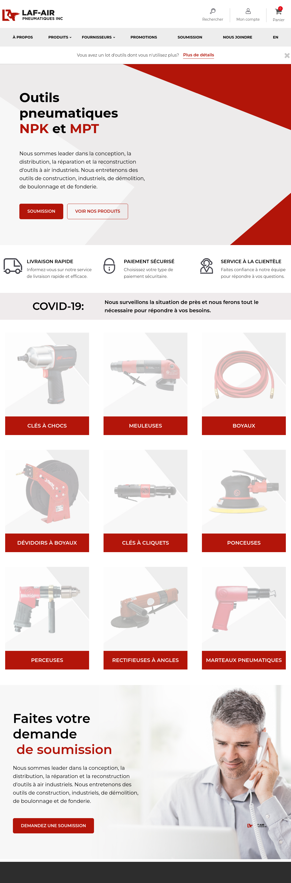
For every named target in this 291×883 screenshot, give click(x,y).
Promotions (144, 37)
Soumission (190, 37)
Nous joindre (237, 37)
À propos (23, 37)
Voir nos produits (97, 211)
